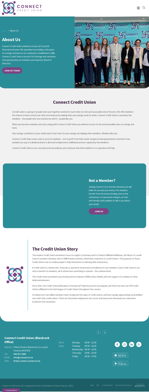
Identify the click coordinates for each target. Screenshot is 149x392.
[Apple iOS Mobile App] (120, 359)
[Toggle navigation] (90, 8)
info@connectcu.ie (23, 357)
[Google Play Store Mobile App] (137, 359)
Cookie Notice (108, 386)
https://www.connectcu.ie (26, 361)
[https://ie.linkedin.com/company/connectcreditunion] (132, 348)
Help (92, 386)
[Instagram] (125, 348)
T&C (98, 386)
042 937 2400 (19, 354)
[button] (143, 8)
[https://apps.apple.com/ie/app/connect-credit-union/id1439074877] (139, 348)
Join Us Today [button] (12, 70)
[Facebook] (118, 348)
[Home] (16, 8)
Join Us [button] (99, 211)
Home (4, 30)
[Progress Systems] (140, 385)
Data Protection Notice (123, 386)
